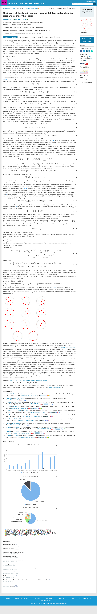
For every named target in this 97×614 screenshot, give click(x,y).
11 (17, 98)
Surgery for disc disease (9, 556)
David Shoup (22, 19)
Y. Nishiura (8, 427)
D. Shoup (16, 435)
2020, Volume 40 (7, 8)
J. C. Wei (16, 440)
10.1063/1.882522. (15, 408)
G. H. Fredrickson (19, 406)
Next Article (72, 8)
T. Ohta (7, 431)
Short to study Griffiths (9, 580)
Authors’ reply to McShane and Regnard (13, 568)
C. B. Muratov (17, 419)
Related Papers (48, 37)
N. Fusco (13, 402)
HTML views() (85, 57)
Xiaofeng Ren (7, 19)
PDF (83, 38)
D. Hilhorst (16, 415)
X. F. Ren (8, 435)
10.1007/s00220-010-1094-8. (33, 425)
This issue (51, 8)
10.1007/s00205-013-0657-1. (40, 420)
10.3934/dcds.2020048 (32, 8)
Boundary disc (14, 389)
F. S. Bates (8, 406)
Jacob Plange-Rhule (8, 572)
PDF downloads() (86, 58)
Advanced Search (91, 1)
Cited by (58, 37)
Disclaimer (37, 607)
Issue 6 (14, 8)
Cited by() (83, 60)
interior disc (22, 389)
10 (5, 79)
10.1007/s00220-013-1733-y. (30, 404)
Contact (72, 607)
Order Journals (48, 607)
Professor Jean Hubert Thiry (10, 552)
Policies (17, 607)
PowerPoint (72, 356)
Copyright (26, 607)
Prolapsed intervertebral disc (10, 564)
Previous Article (61, 8)
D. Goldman (8, 419)
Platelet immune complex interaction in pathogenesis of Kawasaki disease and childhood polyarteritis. (26, 588)
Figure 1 (54, 294)
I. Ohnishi (17, 427)
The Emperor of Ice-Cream (10, 584)
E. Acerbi (8, 402)
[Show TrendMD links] (75, 594)
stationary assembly (31, 389)
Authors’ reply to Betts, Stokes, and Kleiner (13, 560)
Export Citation (87, 41)
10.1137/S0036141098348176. (23, 441)
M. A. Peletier (17, 410)
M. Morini (21, 402)
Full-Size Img (64, 356)
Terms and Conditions (45, 609)
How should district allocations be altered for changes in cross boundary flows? (21, 576)
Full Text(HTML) (23, 37)
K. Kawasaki (15, 431)
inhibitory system (42, 389)
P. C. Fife (8, 415)
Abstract (10, 37)
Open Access (61, 607)
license (87, 15)
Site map (33, 611)
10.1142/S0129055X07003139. (28, 445)
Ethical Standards (83, 607)
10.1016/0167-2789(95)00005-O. (27, 429)
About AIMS (7, 607)
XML (90, 38)
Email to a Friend (86, 48)
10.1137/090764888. (35, 412)
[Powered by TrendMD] (10, 595)
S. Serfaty (26, 419)
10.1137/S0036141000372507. (21, 416)
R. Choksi (8, 410)
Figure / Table (36, 37)
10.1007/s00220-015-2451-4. (45, 437)
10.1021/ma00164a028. (16, 433)
